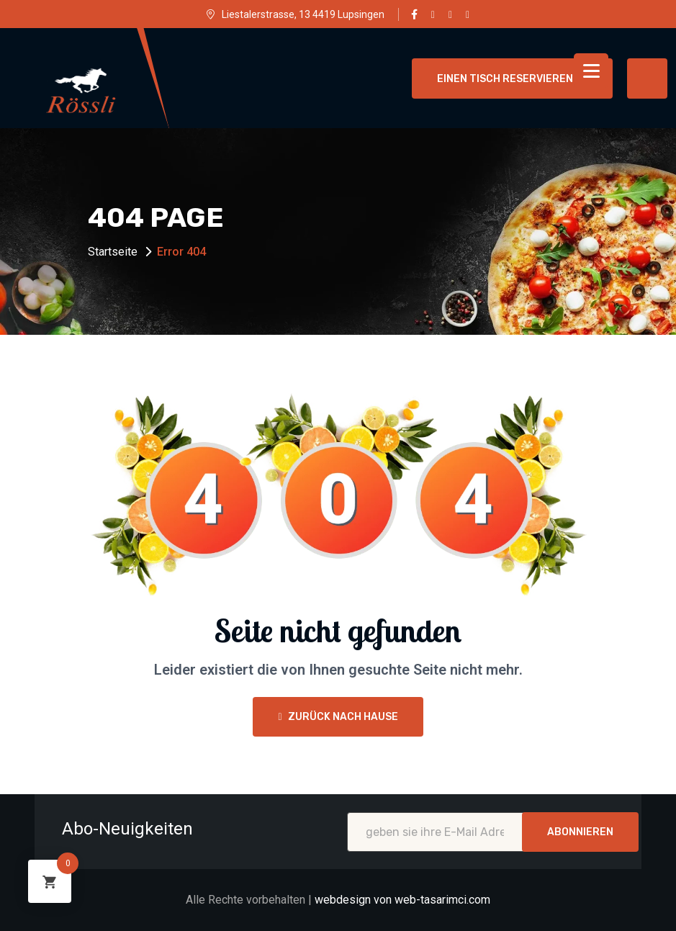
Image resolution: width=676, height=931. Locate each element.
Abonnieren (580, 832)
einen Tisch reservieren (512, 79)
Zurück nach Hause (337, 717)
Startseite (113, 251)
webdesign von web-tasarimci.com (402, 900)
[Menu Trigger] (591, 70)
